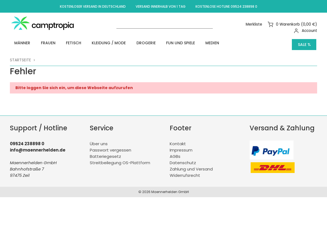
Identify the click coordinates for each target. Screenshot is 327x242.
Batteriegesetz (105, 153)
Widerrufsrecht (185, 172)
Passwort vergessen (110, 147)
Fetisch (60, 43)
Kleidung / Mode (90, 43)
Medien (178, 43)
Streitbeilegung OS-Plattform (120, 160)
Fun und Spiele (151, 43)
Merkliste (255, 24)
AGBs (175, 153)
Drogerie (122, 43)
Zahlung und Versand (191, 166)
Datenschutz (183, 160)
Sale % (304, 43)
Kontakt (178, 141)
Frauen (39, 43)
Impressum (181, 147)
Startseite (20, 56)
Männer (19, 43)
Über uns (99, 141)
